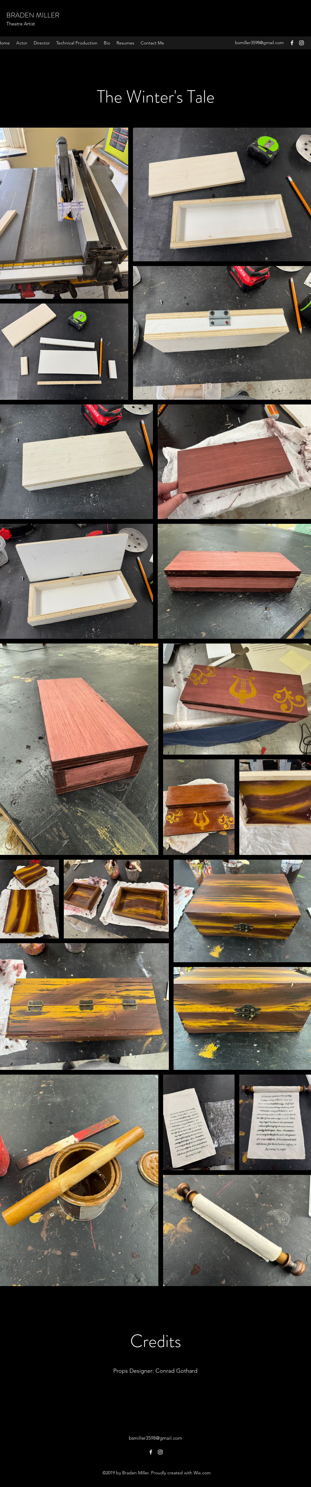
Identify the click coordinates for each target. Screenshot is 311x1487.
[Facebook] (292, 43)
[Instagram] (301, 43)
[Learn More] (155, 1395)
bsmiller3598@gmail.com (259, 42)
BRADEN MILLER (32, 15)
